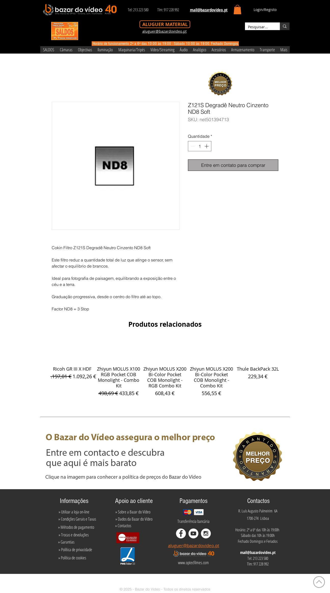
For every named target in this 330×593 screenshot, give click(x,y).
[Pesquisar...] (258, 27)
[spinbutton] (199, 146)
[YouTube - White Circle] (193, 533)
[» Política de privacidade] (75, 549)
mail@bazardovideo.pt (258, 552)
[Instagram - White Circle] (206, 533)
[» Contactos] (123, 525)
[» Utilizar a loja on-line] (74, 511)
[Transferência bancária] (193, 521)
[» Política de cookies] (72, 557)
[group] (165, 367)
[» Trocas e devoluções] (73, 534)
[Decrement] (192, 146)
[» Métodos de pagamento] (76, 527)
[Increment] (207, 146)
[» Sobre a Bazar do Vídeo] (132, 511)
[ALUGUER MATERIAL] (165, 24)
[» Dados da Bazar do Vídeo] (134, 519)
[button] (237, 9)
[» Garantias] (66, 542)
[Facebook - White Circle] (181, 533)
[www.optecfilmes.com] (193, 562)
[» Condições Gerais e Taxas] (77, 519)
